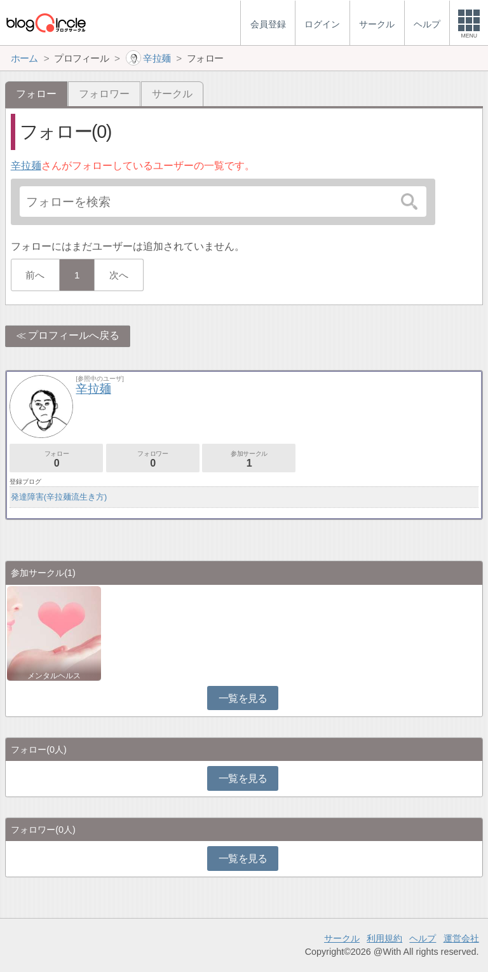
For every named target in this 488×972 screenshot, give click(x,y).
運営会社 (461, 938)
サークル (172, 93)
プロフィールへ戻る (73, 335)
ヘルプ (422, 938)
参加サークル (248, 459)
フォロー (56, 459)
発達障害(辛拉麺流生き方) (59, 497)
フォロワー (104, 93)
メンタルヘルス (54, 676)
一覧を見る (243, 698)
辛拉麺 (26, 165)
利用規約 (384, 938)
